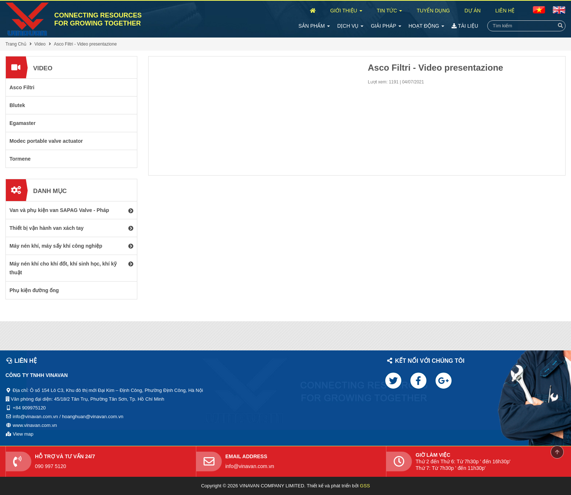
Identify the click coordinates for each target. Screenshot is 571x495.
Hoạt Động (426, 26)
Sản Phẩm (314, 26)
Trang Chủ (15, 44)
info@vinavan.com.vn (249, 466)
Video (40, 44)
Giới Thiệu (346, 10)
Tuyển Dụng (433, 10)
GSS (365, 485)
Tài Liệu (465, 26)
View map (23, 434)
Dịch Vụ (350, 26)
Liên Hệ (505, 10)
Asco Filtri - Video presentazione (85, 44)
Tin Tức (389, 10)
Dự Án (472, 10)
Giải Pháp (386, 26)
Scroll (557, 452)
